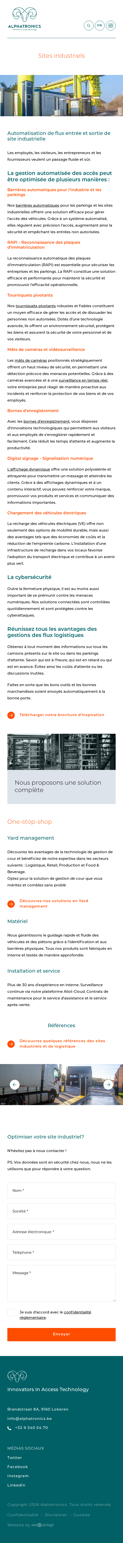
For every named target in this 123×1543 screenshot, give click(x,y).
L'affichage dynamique (28, 470)
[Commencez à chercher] (89, 25)
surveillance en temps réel (83, 381)
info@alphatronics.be (29, 1419)
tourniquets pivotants (36, 306)
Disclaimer (56, 1515)
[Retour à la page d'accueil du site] (24, 18)
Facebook (17, 1467)
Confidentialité (22, 1515)
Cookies (82, 1515)
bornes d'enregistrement (47, 422)
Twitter (14, 1458)
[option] (61, 95)
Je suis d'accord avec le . (55, 1315)
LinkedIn (16, 1485)
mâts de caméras (31, 361)
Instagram (18, 1476)
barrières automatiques (37, 206)
